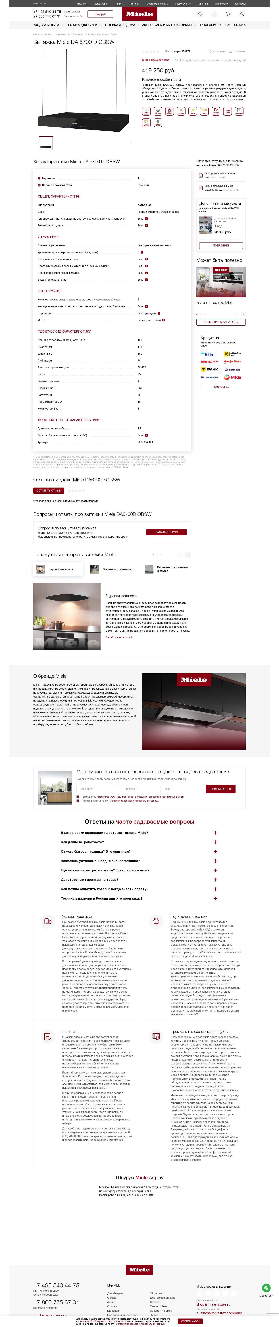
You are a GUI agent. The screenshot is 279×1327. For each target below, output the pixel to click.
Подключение (183, 4)
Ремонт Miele (158, 1294)
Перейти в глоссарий (119, 637)
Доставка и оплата (157, 4)
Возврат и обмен (161, 1298)
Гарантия (203, 4)
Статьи (112, 1294)
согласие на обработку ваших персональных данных (104, 1321)
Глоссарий (113, 1298)
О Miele (111, 1285)
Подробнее (221, 245)
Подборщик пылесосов (122, 1302)
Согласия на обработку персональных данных (134, 777)
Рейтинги (134, 4)
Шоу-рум (82, 4)
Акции (119, 4)
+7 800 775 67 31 (47, 16)
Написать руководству (221, 1308)
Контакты (240, 4)
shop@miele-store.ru (213, 1292)
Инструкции (221, 4)
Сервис (154, 1289)
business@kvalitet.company (219, 1301)
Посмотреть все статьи (221, 322)
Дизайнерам (102, 4)
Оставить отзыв (48, 490)
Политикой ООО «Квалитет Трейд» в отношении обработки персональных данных (141, 773)
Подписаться (221, 765)
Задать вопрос (166, 532)
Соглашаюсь (190, 1321)
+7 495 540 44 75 (47, 12)
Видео (154, 1302)
